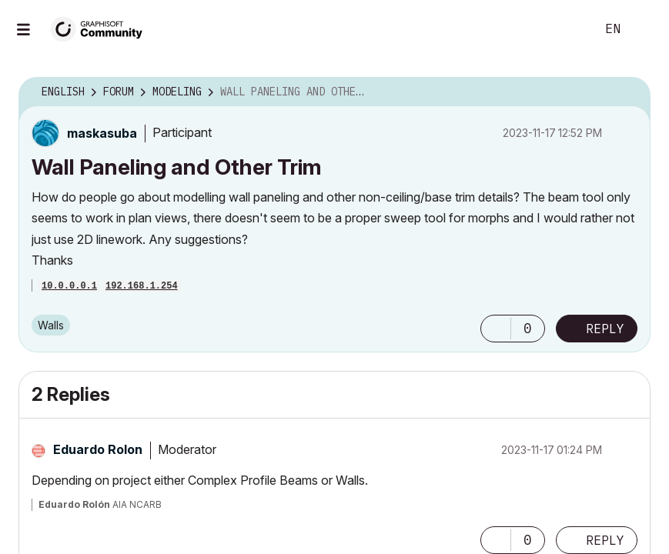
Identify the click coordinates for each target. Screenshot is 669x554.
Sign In (644, 29)
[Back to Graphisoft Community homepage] (101, 28)
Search (566, 29)
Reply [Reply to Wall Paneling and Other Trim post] (605, 328)
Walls (51, 325)
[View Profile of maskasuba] (102, 133)
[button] (497, 328)
